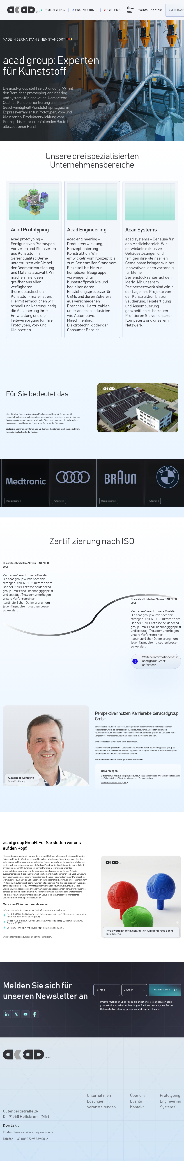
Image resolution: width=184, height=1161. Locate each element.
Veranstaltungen (101, 1107)
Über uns (130, 10)
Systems (167, 1107)
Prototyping (170, 1095)
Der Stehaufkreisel (30, 917)
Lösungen (95, 1101)
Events (142, 10)
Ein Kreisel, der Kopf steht (35, 930)
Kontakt (156, 10)
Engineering (170, 1101)
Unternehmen (99, 1095)
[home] (24, 10)
